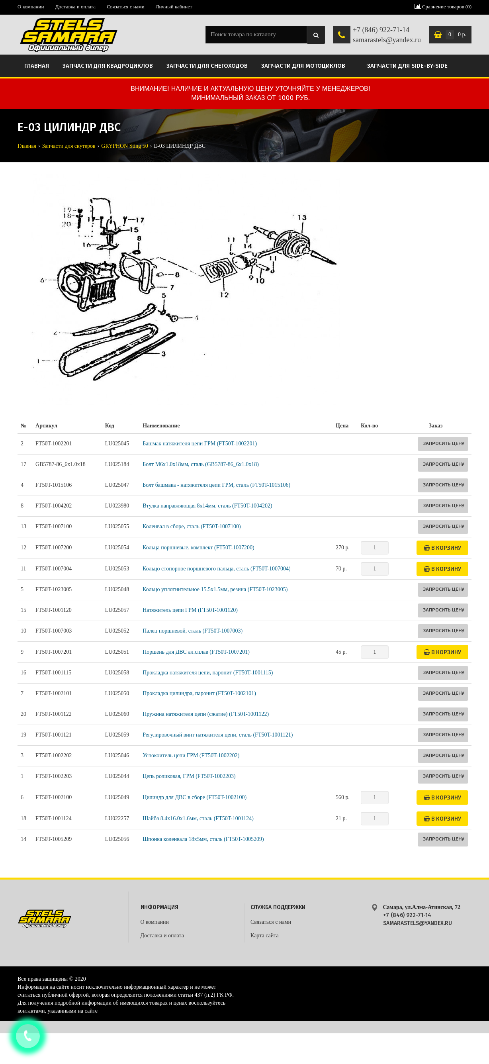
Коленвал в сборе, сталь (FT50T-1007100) (192, 526)
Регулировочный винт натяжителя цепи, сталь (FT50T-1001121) (218, 735)
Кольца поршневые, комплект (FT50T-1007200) (198, 548)
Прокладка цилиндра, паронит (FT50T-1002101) (199, 693)
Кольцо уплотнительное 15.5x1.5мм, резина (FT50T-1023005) (215, 589)
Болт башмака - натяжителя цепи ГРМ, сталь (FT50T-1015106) (216, 485)
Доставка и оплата (75, 7)
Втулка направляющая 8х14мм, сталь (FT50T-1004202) (207, 506)
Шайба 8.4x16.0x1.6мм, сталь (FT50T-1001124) (198, 818)
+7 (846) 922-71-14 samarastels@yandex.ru (387, 35)
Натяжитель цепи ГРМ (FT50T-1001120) (190, 610)
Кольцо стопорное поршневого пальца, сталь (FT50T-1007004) (216, 569)
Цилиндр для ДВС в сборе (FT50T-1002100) (194, 797)
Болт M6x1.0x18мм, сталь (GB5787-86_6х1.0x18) (201, 464)
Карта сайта (264, 936)
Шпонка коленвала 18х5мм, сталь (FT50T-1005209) (203, 839)
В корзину (442, 547)
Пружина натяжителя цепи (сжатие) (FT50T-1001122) (206, 714)
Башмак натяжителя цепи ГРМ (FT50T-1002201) (200, 444)
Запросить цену (443, 443)
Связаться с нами (126, 7)
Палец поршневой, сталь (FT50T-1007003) (193, 631)
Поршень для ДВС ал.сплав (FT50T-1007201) (196, 652)
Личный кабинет (174, 7)
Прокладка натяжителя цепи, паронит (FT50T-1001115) (208, 673)
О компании (31, 7)
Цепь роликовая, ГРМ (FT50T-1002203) (189, 776)
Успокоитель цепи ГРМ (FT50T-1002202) (191, 755)
